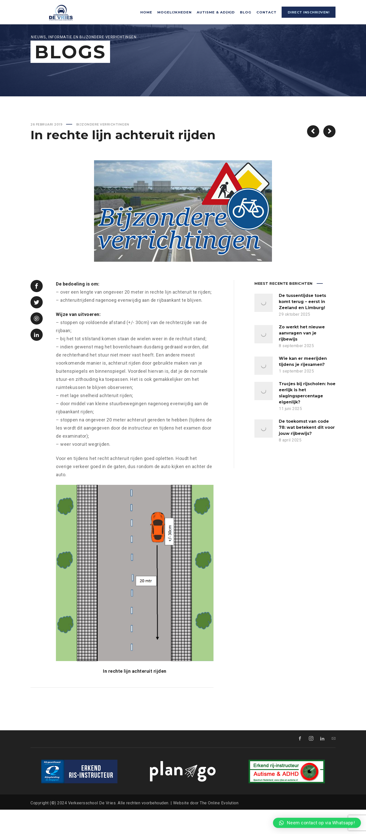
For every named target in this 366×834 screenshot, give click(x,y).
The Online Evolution (219, 827)
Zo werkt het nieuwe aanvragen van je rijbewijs (302, 357)
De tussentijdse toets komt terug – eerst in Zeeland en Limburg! (302, 325)
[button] (317, 823)
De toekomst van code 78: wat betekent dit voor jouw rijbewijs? (307, 451)
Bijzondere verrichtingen (102, 149)
